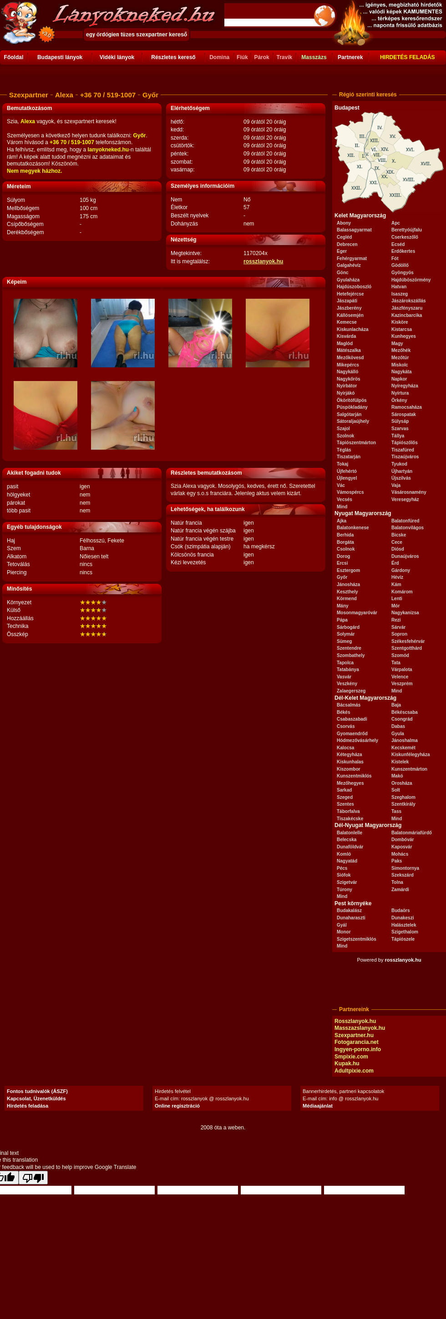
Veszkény (347, 683)
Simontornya (405, 868)
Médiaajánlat (318, 1105)
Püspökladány (352, 407)
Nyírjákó (346, 393)
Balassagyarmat (354, 229)
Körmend (347, 598)
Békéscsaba (404, 712)
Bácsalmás (348, 704)
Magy (397, 343)
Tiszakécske (350, 818)
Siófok (344, 875)
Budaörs (400, 910)
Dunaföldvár (350, 846)
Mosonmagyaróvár (357, 612)
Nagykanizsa (405, 612)
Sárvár (398, 627)
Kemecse (347, 322)
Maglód (345, 343)
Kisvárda (346, 336)
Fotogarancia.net (356, 1042)
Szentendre (349, 648)
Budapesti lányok (59, 57)
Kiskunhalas (350, 761)
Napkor (399, 378)
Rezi (396, 619)
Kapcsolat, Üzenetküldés (36, 1098)
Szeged (345, 797)
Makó (397, 775)
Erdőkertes (403, 251)
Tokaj (342, 463)
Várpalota (401, 669)
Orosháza (401, 783)
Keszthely (347, 591)
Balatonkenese (353, 527)
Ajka (341, 520)
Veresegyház (405, 499)
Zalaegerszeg (351, 690)
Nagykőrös (348, 378)
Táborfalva (348, 811)
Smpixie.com (351, 1056)
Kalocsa (345, 747)
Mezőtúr (400, 357)
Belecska (346, 839)
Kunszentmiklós (354, 775)
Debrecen (347, 244)
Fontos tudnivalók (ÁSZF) (37, 1091)
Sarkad (344, 789)
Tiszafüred (402, 449)
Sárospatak (403, 414)
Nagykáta (401, 371)
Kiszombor (348, 769)
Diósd (397, 549)
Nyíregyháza (404, 385)
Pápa (342, 619)
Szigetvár (347, 882)
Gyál (342, 925)
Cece (396, 542)
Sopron (399, 634)
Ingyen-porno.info (357, 1049)
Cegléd (344, 237)
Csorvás (346, 726)
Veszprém (402, 683)
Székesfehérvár (408, 641)
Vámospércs (350, 492)
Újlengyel (347, 478)
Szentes (345, 804)
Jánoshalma (404, 740)
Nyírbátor (347, 385)
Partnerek (350, 57)
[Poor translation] (33, 1177)
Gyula (397, 733)
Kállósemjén (350, 315)
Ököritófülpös (352, 400)
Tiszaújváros (405, 456)
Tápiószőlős (404, 442)
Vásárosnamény (408, 492)
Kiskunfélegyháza (410, 754)
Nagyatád (347, 860)
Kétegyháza (349, 754)
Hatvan (398, 286)
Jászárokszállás (408, 300)
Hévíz (397, 577)
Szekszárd (402, 875)
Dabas (398, 726)
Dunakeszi (402, 917)
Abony (344, 223)
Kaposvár (401, 846)
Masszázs (313, 57)
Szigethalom (404, 931)
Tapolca (345, 662)
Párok (261, 57)
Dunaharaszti (351, 917)
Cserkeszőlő (404, 237)
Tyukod (399, 463)
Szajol (343, 428)
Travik (284, 57)
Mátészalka (349, 350)
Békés (343, 712)
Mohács (399, 854)
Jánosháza (348, 584)
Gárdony (400, 570)
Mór (395, 605)
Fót (395, 258)
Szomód (400, 655)
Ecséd (398, 244)
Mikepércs (348, 364)
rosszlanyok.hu (263, 261)
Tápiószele (403, 939)
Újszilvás (401, 478)
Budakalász (349, 910)
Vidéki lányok (117, 57)
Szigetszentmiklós (356, 939)
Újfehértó (347, 471)
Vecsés (344, 499)
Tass (396, 811)
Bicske (398, 534)
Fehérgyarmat (352, 258)
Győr (342, 577)
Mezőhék (401, 350)
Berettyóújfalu (406, 229)
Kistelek (400, 761)
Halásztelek (403, 925)
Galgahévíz (349, 265)
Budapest (347, 108)
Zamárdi (400, 889)
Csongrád (402, 719)
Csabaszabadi (352, 719)
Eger (342, 251)
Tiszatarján (348, 456)
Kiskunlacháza (352, 329)
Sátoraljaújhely (353, 421)
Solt (395, 789)
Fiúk (242, 57)
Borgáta (345, 542)
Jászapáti (347, 300)
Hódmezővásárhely (357, 740)
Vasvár (344, 676)
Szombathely (351, 655)
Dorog (343, 556)
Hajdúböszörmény (411, 279)
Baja (396, 704)
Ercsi (342, 563)
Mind (342, 506)
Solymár (346, 634)
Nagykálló (347, 371)
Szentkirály (403, 804)
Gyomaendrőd (352, 733)
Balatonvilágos (407, 527)
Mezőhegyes (350, 783)
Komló (344, 854)
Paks (396, 860)
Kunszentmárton (409, 769)
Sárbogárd (348, 627)
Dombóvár (402, 839)
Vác (341, 485)
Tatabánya (348, 669)
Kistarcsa (401, 329)
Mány (343, 605)
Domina (219, 57)
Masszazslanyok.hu (359, 1028)
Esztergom (348, 570)
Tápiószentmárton (356, 442)
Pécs (342, 868)
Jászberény (349, 308)
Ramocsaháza (406, 407)
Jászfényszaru (406, 308)
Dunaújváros (405, 556)
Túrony (344, 889)
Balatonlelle (349, 832)
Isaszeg (399, 293)
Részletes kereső (173, 57)
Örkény (399, 400)
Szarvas (400, 428)
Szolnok (345, 435)
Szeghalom (403, 797)
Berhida (345, 534)
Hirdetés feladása (27, 1105)
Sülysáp (400, 421)
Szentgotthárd (406, 648)
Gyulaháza (348, 279)
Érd (395, 563)
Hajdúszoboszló (354, 286)
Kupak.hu (347, 1063)
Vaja (395, 485)
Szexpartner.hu (354, 1035)
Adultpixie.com (354, 1071)
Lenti (396, 598)
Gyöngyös (402, 272)
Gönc (343, 272)
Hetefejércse (350, 293)
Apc (395, 223)
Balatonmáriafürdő (411, 832)
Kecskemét (403, 747)
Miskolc (399, 364)
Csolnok (346, 549)
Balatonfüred (405, 520)
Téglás (344, 449)
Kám (396, 584)
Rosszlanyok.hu (355, 1021)
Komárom (402, 591)
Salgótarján (349, 414)
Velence (399, 676)
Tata (395, 662)
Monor (344, 931)
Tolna (397, 882)
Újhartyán (401, 471)
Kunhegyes (403, 336)
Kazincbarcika (406, 315)
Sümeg (344, 641)
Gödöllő (400, 265)
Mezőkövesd (350, 357)
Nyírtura (400, 393)
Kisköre (399, 322)
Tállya (397, 435)
